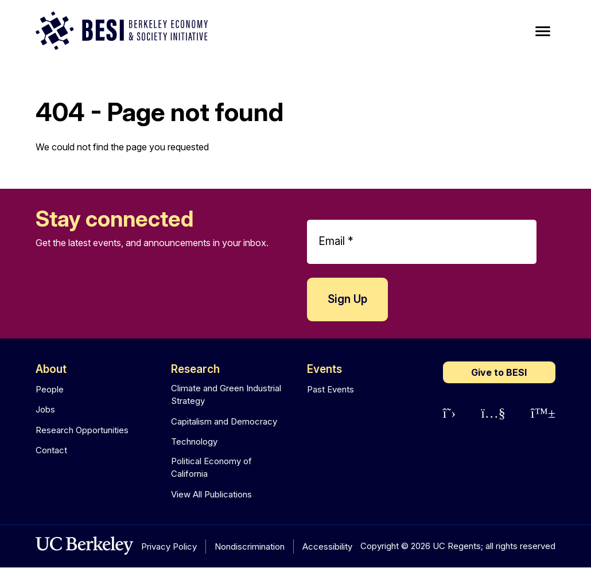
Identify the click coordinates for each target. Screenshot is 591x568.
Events (324, 369)
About (51, 369)
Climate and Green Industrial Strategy (226, 395)
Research (195, 369)
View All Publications (211, 494)
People (50, 389)
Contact (51, 450)
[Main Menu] (542, 31)
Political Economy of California (211, 468)
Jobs (45, 409)
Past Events (330, 389)
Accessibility (327, 546)
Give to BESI (499, 372)
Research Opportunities (82, 430)
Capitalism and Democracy (224, 421)
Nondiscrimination (250, 546)
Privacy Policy (169, 546)
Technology (194, 441)
